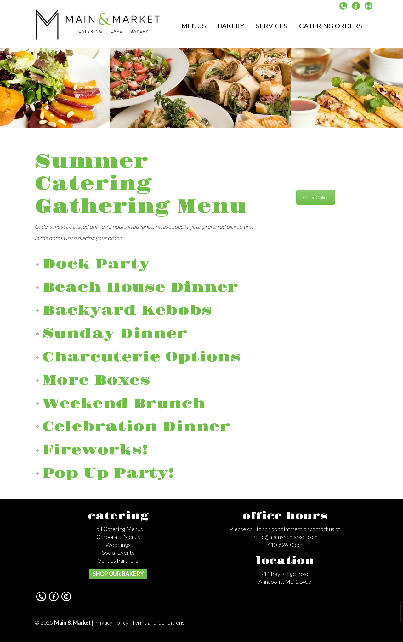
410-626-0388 (285, 544)
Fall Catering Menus (118, 528)
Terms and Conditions (158, 622)
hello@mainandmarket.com (285, 536)
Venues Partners (118, 560)
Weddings (118, 544)
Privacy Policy (111, 622)
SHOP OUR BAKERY (118, 573)
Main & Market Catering (98, 24)
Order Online (316, 197)
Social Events (118, 552)
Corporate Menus (118, 536)
